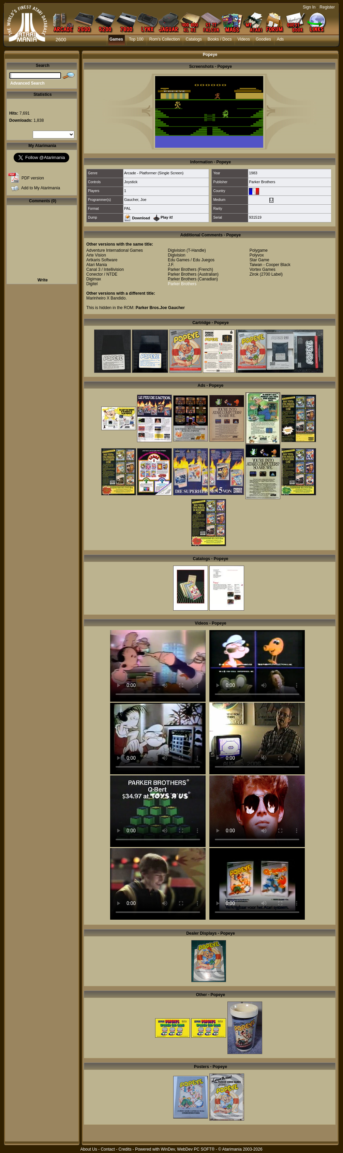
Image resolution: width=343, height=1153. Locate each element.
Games (116, 39)
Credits (124, 1149)
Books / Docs (220, 39)
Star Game (259, 260)
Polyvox (257, 255)
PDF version (32, 178)
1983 (253, 173)
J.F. (171, 264)
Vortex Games (262, 269)
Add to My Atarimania (40, 188)
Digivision (176, 250)
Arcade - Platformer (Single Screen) (153, 173)
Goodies (263, 39)
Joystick (130, 182)
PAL (127, 208)
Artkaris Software (101, 260)
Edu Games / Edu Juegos (191, 260)
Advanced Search (27, 83)
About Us (88, 1149)
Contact (108, 1149)
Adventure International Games (114, 250)
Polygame (259, 250)
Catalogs (193, 39)
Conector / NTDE (101, 274)
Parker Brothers (262, 182)
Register (327, 7)
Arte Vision (96, 255)
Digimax (93, 279)
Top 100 (136, 39)
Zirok (254, 274)
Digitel (92, 283)
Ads (280, 39)
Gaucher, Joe (135, 200)
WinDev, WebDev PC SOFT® (188, 1149)
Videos (243, 39)
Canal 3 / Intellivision (105, 269)
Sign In (309, 7)
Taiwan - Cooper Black (270, 264)
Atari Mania (96, 264)
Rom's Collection (164, 39)
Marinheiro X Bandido (105, 298)
